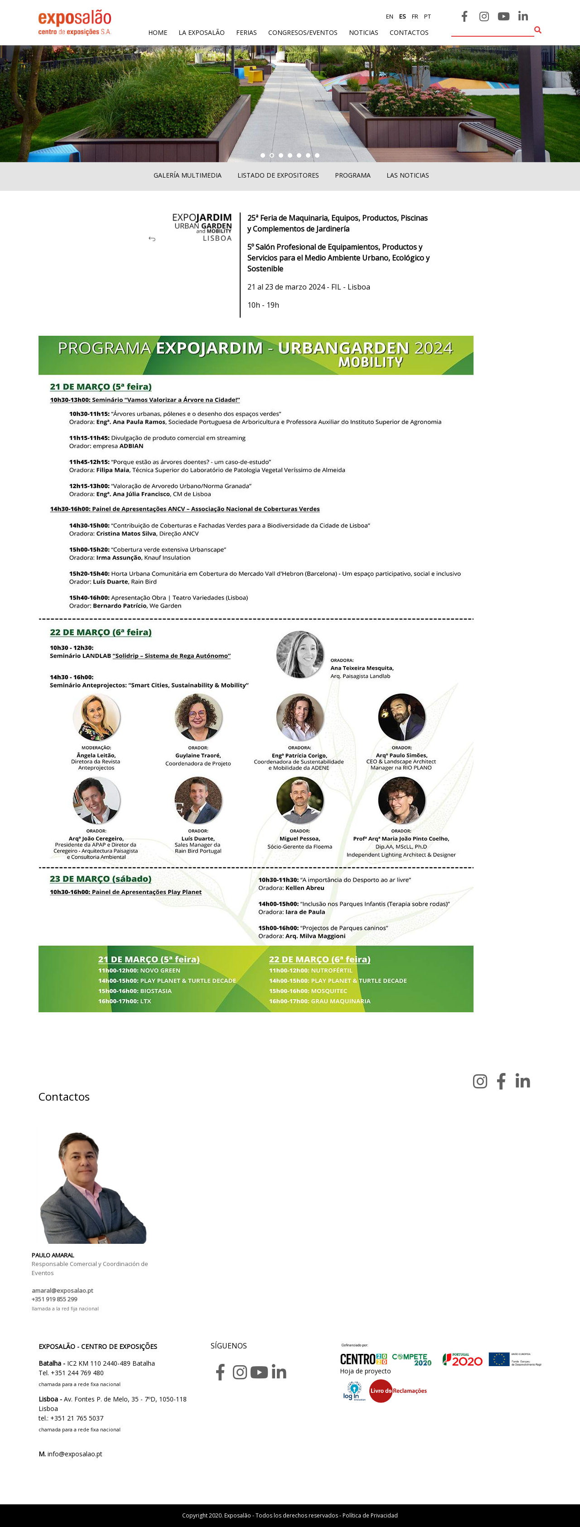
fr (414, 16)
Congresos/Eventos (303, 32)
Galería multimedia (188, 175)
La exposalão (202, 32)
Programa (353, 175)
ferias (246, 32)
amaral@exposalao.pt (62, 1290)
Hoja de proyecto (365, 1371)
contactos (409, 32)
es (402, 16)
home (157, 32)
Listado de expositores (278, 175)
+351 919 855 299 (54, 1299)
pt (427, 16)
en (389, 16)
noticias (363, 32)
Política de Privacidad (370, 1515)
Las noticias (408, 175)
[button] (263, 155)
